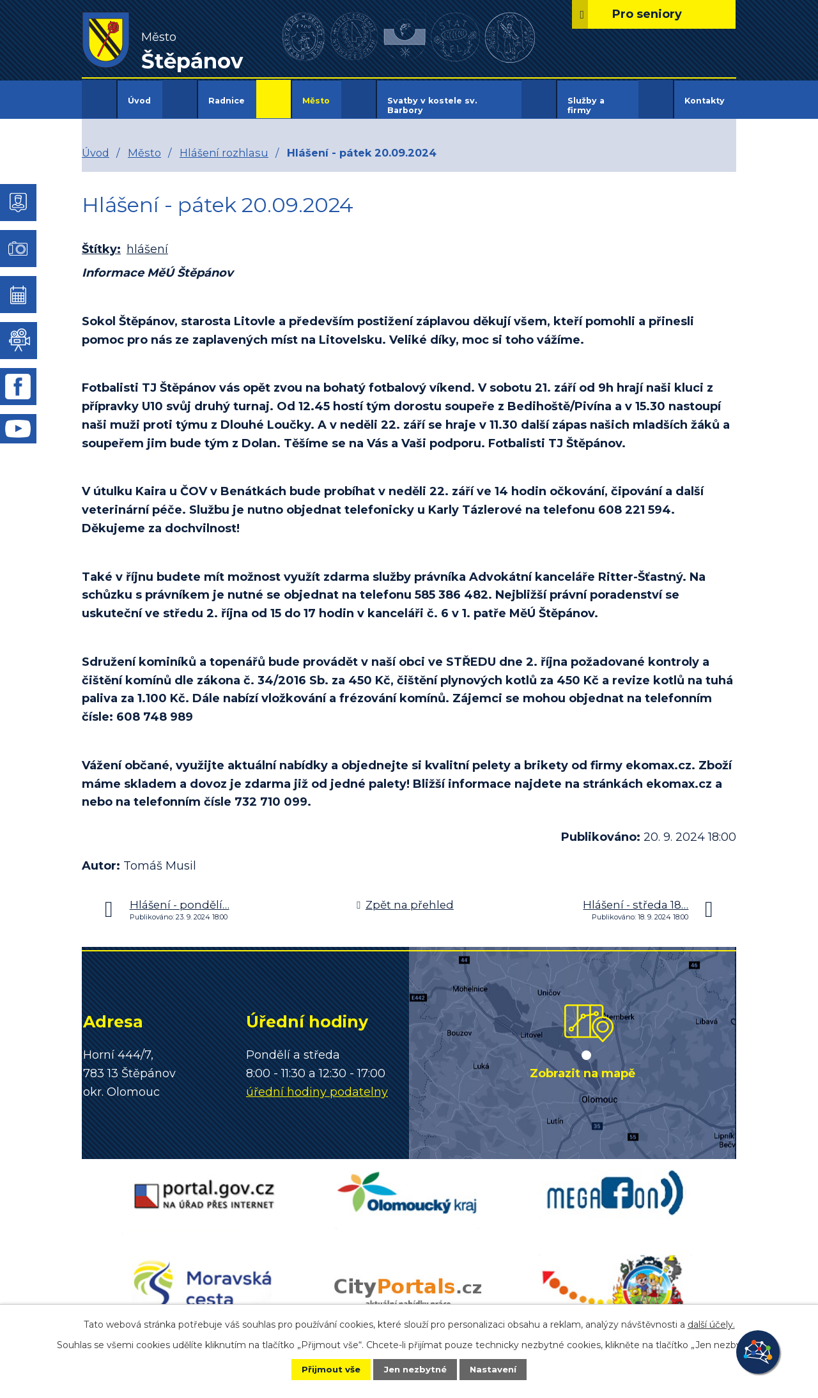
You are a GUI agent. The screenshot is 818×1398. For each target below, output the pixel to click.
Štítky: (101, 241)
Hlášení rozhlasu (224, 143)
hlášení (147, 241)
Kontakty (704, 100)
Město (316, 100)
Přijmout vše (322, 1368)
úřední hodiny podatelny (317, 1083)
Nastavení (502, 1368)
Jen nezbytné (415, 1368)
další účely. (711, 1323)
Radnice (226, 100)
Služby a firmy (586, 105)
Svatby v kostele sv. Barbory (432, 105)
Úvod (139, 100)
